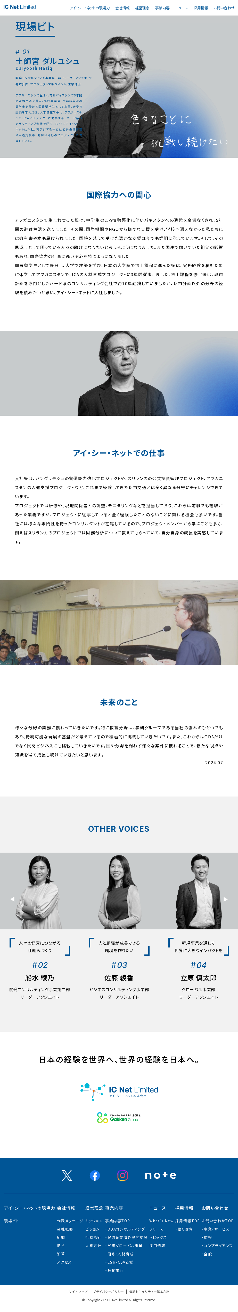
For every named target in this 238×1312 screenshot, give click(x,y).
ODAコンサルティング (126, 1229)
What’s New (161, 1220)
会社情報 (122, 7)
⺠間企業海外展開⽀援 (128, 1237)
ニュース (181, 7)
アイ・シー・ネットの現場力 (90, 7)
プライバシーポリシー (108, 1291)
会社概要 (65, 1229)
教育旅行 (116, 1270)
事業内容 (162, 7)
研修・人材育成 (121, 1253)
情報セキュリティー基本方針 (149, 1291)
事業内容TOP (117, 1220)
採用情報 (201, 7)
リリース (156, 1229)
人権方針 (93, 1245)
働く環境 (184, 1229)
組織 (61, 1237)
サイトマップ (78, 1291)
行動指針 (93, 1237)
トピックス (158, 1237)
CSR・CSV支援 (121, 1262)
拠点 (61, 1245)
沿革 (61, 1253)
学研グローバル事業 (125, 1245)
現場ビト (11, 1220)
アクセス (64, 1262)
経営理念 (142, 7)
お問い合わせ (224, 7)
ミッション (93, 1220)
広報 (208, 1237)
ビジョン (92, 1229)
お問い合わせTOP (218, 1220)
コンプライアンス (218, 1245)
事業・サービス (216, 1229)
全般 (208, 1253)
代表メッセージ (70, 1220)
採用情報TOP (187, 1220)
